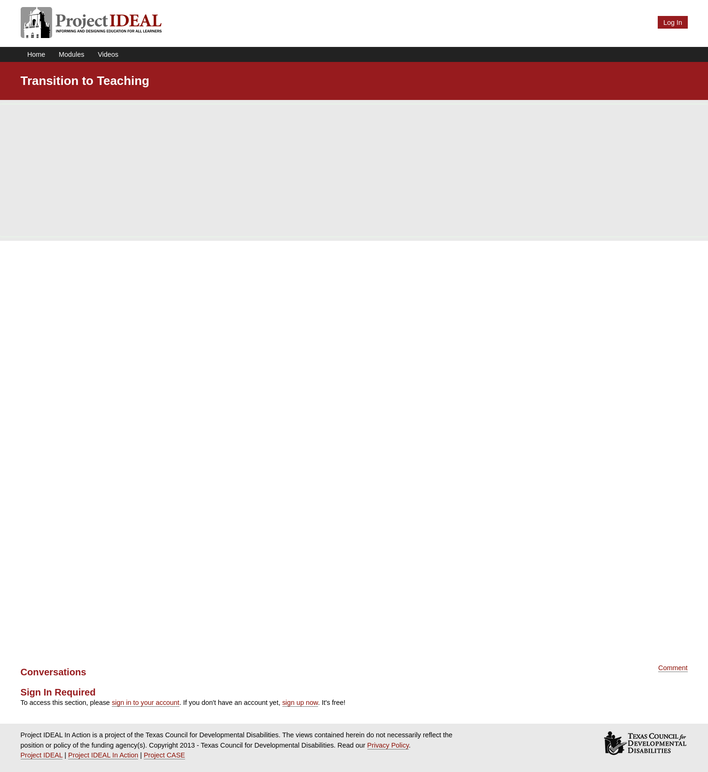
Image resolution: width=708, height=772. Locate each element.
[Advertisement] (354, 170)
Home (36, 54)
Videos (108, 54)
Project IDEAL (42, 755)
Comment (672, 668)
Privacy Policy (388, 745)
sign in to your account (145, 702)
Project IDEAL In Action (103, 755)
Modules (71, 54)
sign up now (300, 702)
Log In (672, 22)
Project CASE (164, 755)
